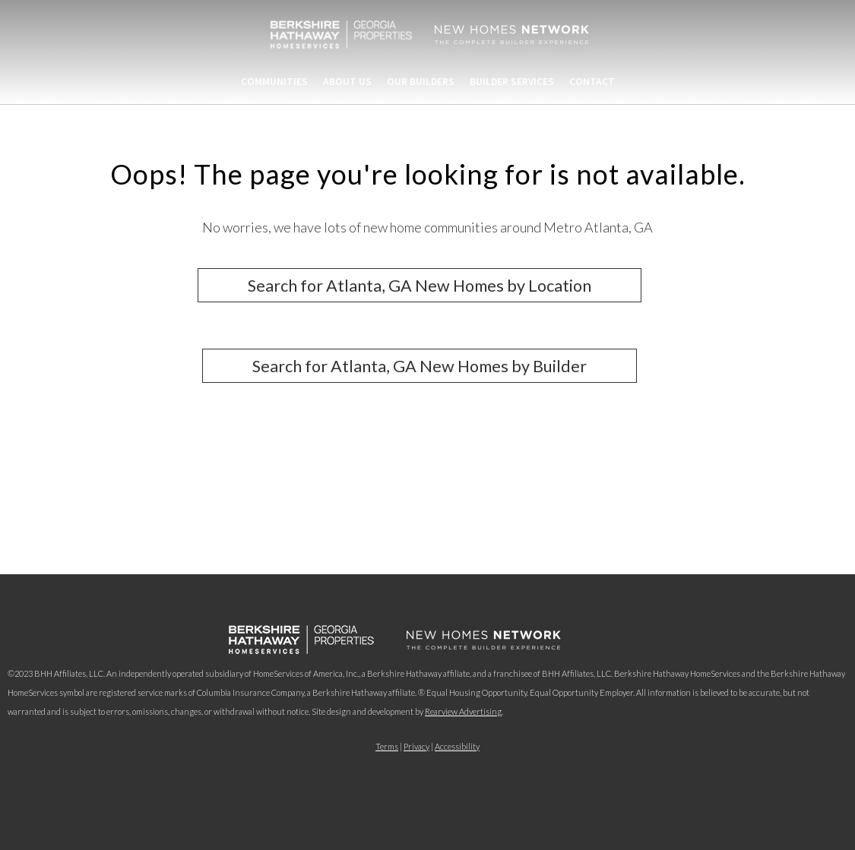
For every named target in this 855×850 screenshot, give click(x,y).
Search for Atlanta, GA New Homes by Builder (419, 366)
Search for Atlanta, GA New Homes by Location (419, 285)
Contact (592, 81)
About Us (347, 81)
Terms (386, 746)
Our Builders (420, 81)
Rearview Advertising (463, 711)
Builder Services (512, 81)
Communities (274, 81)
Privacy (416, 746)
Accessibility (457, 746)
